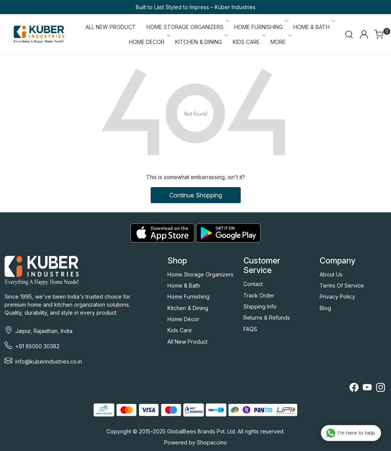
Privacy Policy (337, 296)
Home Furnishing (188, 296)
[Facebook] (354, 388)
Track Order (258, 295)
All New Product (187, 341)
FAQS (250, 329)
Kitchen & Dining (187, 308)
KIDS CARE (248, 42)
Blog (325, 308)
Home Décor (183, 319)
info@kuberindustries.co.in (48, 361)
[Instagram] (380, 388)
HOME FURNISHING (260, 27)
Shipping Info (260, 306)
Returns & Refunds (266, 317)
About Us (331, 274)
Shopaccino (212, 442)
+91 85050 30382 (37, 346)
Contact (253, 284)
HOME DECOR (149, 42)
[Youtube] (367, 388)
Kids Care (179, 330)
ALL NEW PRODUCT (110, 27)
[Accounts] (364, 34)
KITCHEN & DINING (201, 42)
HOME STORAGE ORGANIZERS (187, 27)
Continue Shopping (195, 195)
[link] (349, 34)
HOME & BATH (313, 27)
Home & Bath (183, 285)
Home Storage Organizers (200, 274)
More (280, 42)
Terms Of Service (342, 285)
